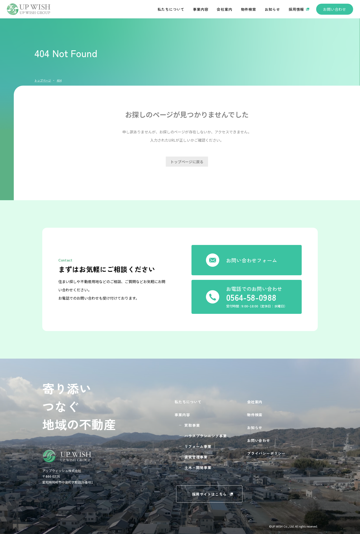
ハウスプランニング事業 (205, 435)
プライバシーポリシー (266, 453)
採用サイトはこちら (209, 494)
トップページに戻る (187, 161)
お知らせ (272, 9)
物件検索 (248, 9)
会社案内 (224, 9)
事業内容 (200, 9)
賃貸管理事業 (196, 457)
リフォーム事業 (197, 446)
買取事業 (192, 425)
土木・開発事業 (197, 467)
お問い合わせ (334, 9)
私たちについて (171, 9)
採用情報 (296, 9)
